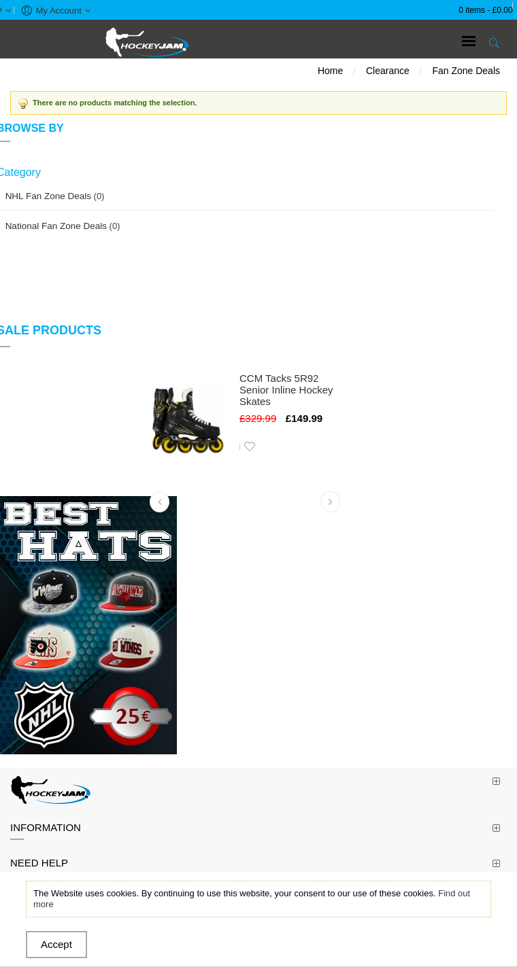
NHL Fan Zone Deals (48, 196)
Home (330, 70)
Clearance (388, 70)
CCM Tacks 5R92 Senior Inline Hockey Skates (286, 389)
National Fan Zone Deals (56, 226)
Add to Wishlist (249, 446)
